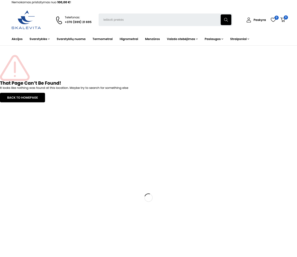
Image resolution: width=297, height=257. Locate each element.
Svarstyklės (89, 191)
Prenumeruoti (274, 181)
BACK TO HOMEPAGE (22, 97)
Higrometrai (90, 207)
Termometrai (91, 199)
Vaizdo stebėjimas (95, 224)
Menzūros (88, 216)
